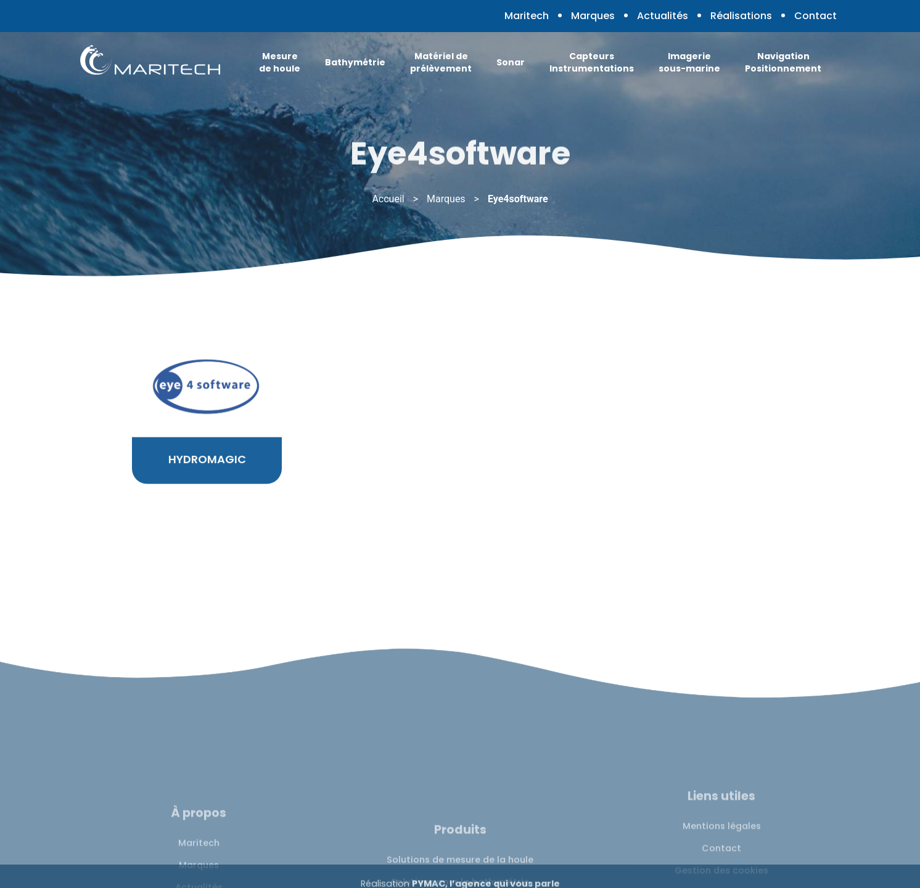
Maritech (526, 16)
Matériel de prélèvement (441, 62)
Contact (815, 16)
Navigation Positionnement (783, 62)
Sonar (510, 62)
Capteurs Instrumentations (591, 62)
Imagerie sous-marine (689, 62)
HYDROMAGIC (207, 474)
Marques (593, 16)
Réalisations (741, 16)
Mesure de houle (279, 62)
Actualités (662, 16)
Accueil (388, 199)
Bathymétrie (355, 62)
